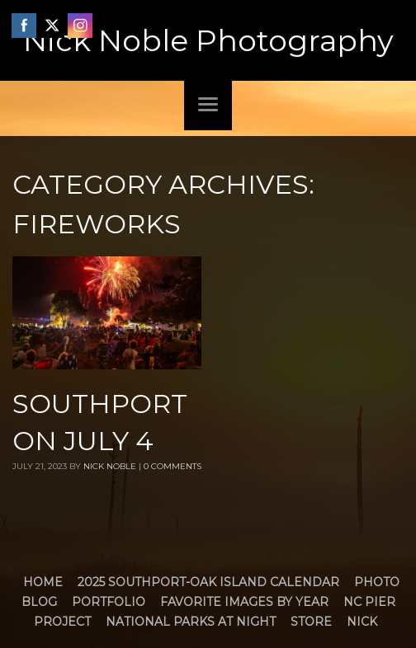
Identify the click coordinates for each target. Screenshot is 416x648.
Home (43, 582)
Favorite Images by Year (244, 601)
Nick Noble (109, 466)
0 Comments (172, 466)
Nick (362, 621)
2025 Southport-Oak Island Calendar (208, 582)
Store (311, 621)
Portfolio (108, 601)
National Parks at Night (191, 621)
